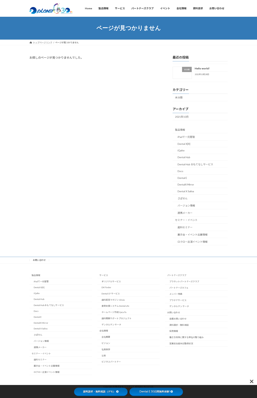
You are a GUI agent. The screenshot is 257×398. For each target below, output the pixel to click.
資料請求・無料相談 (179, 324)
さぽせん (183, 198)
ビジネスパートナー (111, 361)
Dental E (182, 177)
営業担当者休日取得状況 (181, 343)
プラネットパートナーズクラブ (184, 281)
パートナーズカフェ (178, 287)
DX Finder (106, 287)
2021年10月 (182, 116)
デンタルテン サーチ (111, 324)
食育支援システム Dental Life (115, 306)
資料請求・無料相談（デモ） (101, 391)
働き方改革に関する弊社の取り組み (186, 337)
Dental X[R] (184, 143)
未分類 (179, 97)
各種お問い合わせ (178, 318)
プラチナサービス (178, 300)
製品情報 (180, 129)
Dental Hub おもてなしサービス (195, 164)
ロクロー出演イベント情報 (193, 241)
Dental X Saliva (186, 191)
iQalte (181, 150)
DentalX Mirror (186, 184)
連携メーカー (185, 212)
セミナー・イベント (186, 219)
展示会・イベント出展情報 (193, 234)
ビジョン (106, 343)
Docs (180, 171)
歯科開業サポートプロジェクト (117, 318)
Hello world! (202, 68)
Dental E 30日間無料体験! (156, 391)
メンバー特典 (175, 293)
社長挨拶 (106, 349)
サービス (103, 275)
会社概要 (106, 337)
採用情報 (173, 331)
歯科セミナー (185, 227)
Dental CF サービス (111, 293)
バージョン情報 (186, 205)
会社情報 (103, 330)
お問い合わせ (39, 260)
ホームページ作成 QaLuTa (114, 312)
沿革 (104, 355)
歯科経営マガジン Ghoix (113, 299)
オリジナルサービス (111, 281)
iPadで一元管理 (186, 136)
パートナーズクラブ (176, 275)
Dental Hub (184, 157)
